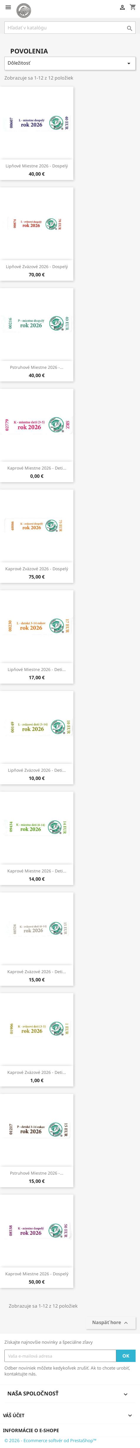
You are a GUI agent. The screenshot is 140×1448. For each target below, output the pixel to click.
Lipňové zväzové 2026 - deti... (37, 770)
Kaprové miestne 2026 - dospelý (36, 1274)
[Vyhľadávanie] (70, 27)
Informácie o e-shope (31, 1430)
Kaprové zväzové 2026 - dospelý (36, 568)
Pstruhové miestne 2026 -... (36, 367)
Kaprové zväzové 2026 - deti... (36, 971)
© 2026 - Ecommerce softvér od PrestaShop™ (50, 1440)
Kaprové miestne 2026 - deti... (36, 468)
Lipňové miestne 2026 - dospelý (37, 166)
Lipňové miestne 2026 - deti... (37, 669)
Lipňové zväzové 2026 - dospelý (37, 266)
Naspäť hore (110, 1323)
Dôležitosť (70, 63)
